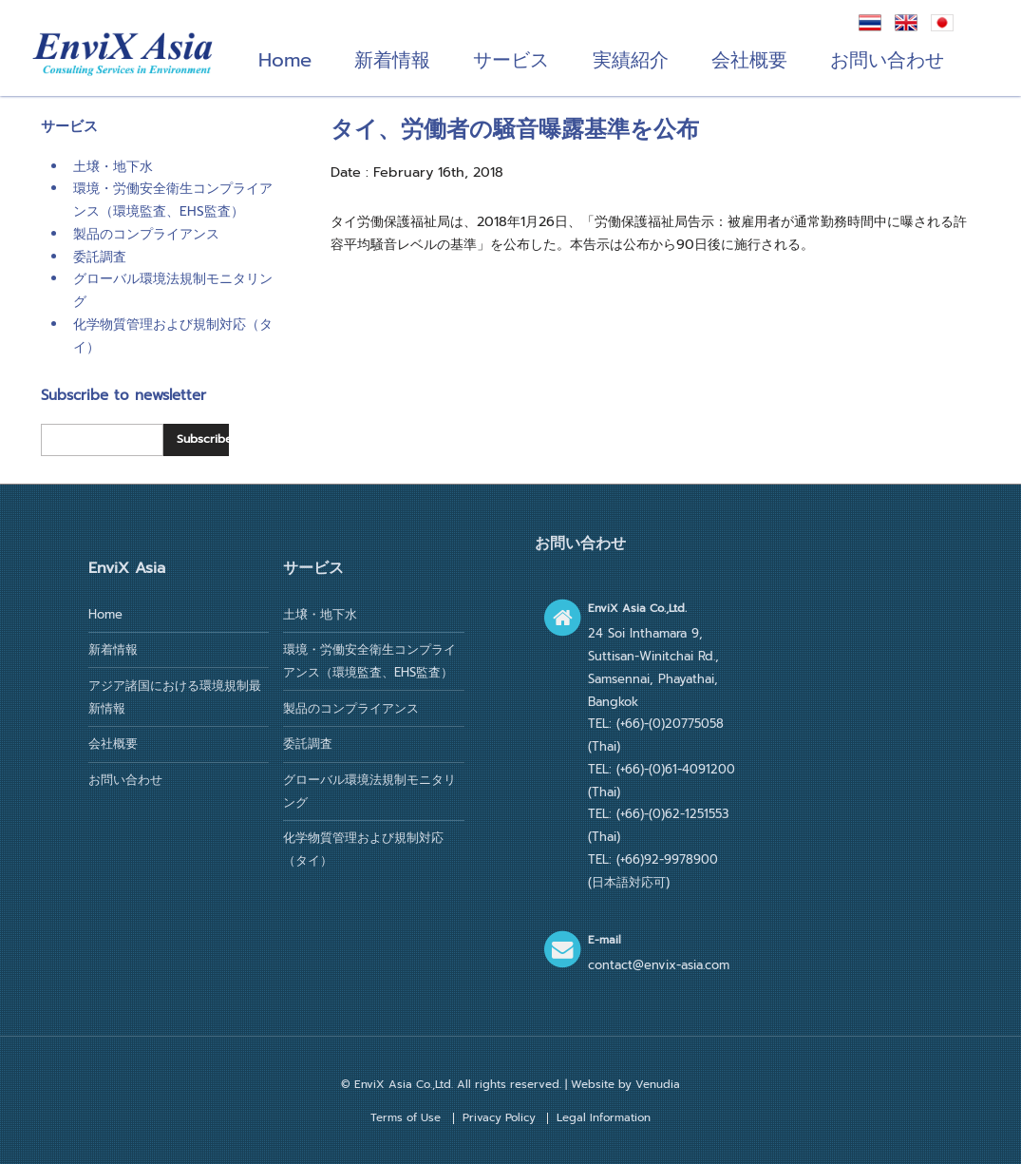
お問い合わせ (887, 60)
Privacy (499, 1117)
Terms (405, 1117)
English (906, 22)
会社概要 (749, 60)
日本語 (942, 22)
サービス (511, 60)
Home (285, 60)
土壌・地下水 (113, 167)
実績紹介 (631, 60)
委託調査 (99, 257)
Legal (604, 1117)
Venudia (657, 1084)
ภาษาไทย (870, 22)
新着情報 (392, 60)
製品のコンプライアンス (146, 234)
